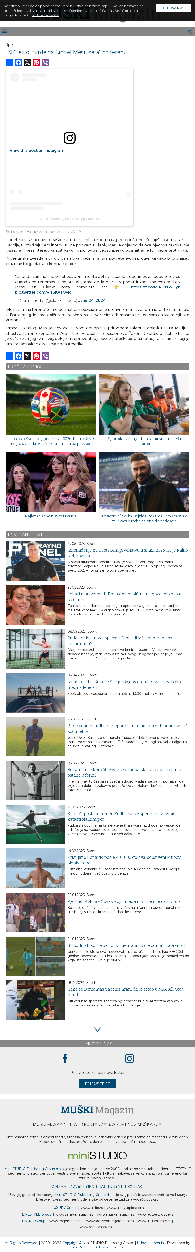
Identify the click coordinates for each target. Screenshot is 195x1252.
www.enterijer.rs (65, 1221)
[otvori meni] (4, 31)
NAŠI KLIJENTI (110, 1186)
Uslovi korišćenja (151, 1243)
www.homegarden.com (110, 1221)
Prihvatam (173, 8)
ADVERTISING (82, 1186)
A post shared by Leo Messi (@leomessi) (70, 219)
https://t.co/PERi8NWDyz (155, 287)
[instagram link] (129, 1059)
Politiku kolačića (45, 15)
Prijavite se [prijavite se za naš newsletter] (97, 1083)
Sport (11, 44)
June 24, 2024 (92, 300)
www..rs (92, 1208)
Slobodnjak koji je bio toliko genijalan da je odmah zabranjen (126, 945)
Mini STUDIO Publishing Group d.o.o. (34, 1169)
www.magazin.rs (74, 1214)
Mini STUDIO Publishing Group (97, 1247)
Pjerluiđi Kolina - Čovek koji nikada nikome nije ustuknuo (124, 901)
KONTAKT (135, 1186)
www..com (125, 1208)
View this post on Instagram (37, 150)
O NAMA (58, 1186)
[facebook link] (65, 1059)
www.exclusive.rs (155, 1214)
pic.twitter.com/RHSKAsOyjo (43, 292)
